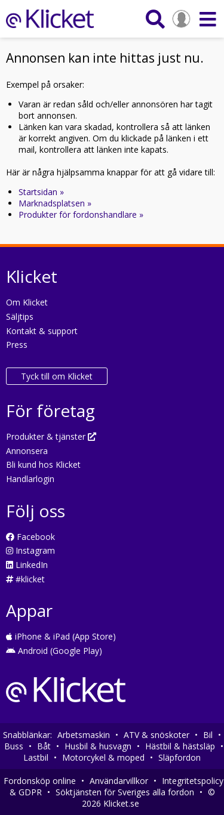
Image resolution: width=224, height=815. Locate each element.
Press (16, 344)
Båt (44, 746)
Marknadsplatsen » (55, 203)
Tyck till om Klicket (57, 376)
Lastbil (35, 757)
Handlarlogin (30, 478)
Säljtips (19, 316)
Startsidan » (41, 191)
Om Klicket (27, 302)
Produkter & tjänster (51, 436)
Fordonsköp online (40, 780)
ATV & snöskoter (156, 734)
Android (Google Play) (54, 650)
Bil (208, 734)
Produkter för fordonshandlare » (81, 214)
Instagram (30, 550)
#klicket (25, 579)
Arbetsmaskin (83, 734)
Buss (13, 746)
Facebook (30, 536)
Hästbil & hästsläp (180, 746)
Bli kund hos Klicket (43, 464)
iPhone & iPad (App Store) (61, 636)
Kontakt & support (42, 331)
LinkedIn (27, 564)
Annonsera (27, 450)
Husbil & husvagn (98, 746)
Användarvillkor (119, 780)
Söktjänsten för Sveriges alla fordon (125, 792)
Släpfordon (179, 757)
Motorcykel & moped (103, 757)
